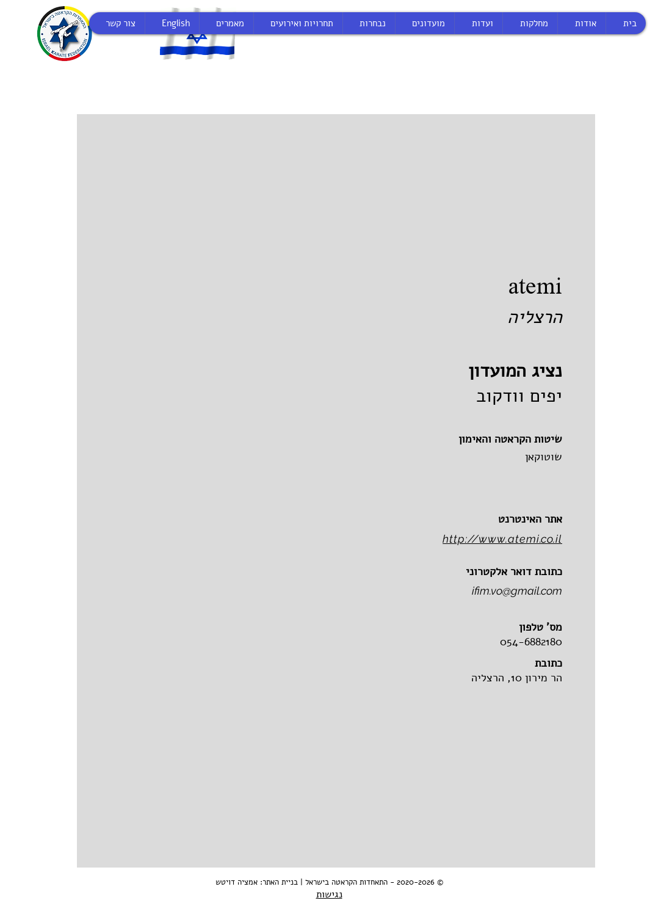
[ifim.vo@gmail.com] (437, 591)
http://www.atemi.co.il (502, 538)
